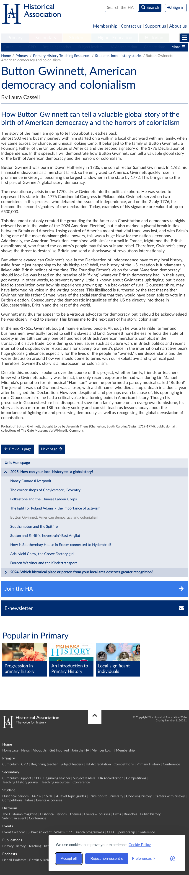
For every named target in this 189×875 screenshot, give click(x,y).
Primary (15, 38)
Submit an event (14, 818)
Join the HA (80, 750)
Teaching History (41, 846)
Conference (171, 764)
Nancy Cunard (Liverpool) (30, 481)
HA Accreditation (123, 47)
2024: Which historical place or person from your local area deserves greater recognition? (78, 572)
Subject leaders (90, 47)
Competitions (155, 47)
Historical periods (15, 796)
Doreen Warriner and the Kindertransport (43, 563)
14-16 (36, 796)
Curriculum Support (16, 778)
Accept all (69, 858)
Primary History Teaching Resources (61, 56)
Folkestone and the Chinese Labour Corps (43, 499)
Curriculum (12, 47)
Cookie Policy (140, 845)
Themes (75, 814)
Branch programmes (89, 832)
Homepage (10, 750)
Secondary (45, 38)
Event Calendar (13, 832)
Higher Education (115, 38)
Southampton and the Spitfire (34, 526)
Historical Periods (53, 814)
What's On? (63, 832)
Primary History (148, 764)
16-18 (48, 796)
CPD (32, 47)
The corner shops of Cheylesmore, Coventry (45, 490)
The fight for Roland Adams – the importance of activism (55, 508)
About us (178, 26)
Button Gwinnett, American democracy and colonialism (54, 517)
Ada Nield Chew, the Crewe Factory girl (42, 554)
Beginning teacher (57, 47)
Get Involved (59, 750)
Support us (155, 26)
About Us (40, 750)
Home (6, 56)
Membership (105, 26)
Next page (52, 449)
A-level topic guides (71, 796)
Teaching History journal (20, 782)
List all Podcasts (14, 860)
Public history (150, 814)
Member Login (102, 750)
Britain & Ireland (41, 860)
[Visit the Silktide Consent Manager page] (172, 858)
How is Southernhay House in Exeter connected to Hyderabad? (60, 545)
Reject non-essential (106, 858)
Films (29, 800)
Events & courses (49, 800)
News (25, 750)
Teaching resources (55, 782)
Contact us (131, 26)
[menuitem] (15, 38)
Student (77, 38)
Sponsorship (126, 832)
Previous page (17, 449)
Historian (154, 38)
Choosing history (139, 796)
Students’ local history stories (118, 56)
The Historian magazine (19, 814)
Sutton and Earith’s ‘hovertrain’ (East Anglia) (45, 536)
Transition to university (106, 796)
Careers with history (170, 796)
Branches (130, 814)
